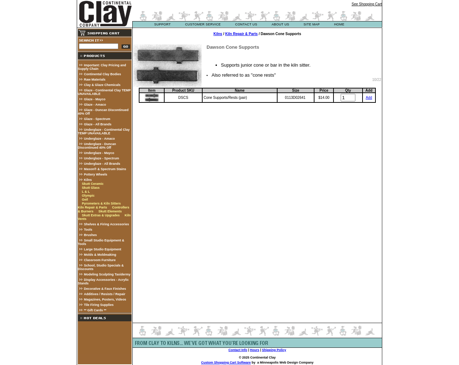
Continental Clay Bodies (102, 74)
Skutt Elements (110, 211)
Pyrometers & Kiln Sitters (101, 203)
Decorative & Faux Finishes (105, 288)
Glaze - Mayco (94, 99)
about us (280, 24)
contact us (246, 24)
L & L (86, 191)
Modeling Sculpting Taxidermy (107, 274)
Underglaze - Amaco (99, 138)
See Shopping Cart (366, 4)
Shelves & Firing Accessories (106, 224)
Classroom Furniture (100, 260)
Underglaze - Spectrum (101, 158)
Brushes (90, 235)
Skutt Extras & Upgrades (101, 215)
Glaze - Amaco (95, 104)
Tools (88, 229)
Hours (254, 350)
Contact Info (237, 350)
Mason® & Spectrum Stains (105, 169)
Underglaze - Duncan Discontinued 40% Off (97, 145)
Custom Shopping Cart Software (226, 362)
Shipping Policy (274, 350)
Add (369, 98)
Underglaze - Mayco (99, 153)
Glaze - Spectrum (97, 119)
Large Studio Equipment (102, 249)
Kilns (88, 180)
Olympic (88, 195)
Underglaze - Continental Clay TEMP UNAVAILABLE (104, 131)
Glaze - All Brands (98, 124)
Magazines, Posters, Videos (105, 299)
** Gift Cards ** (95, 310)
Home (339, 24)
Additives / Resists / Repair (105, 294)
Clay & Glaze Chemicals (102, 85)
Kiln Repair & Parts (92, 207)
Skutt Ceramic (93, 184)
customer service (203, 24)
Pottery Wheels (95, 174)
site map (311, 24)
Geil (85, 199)
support (162, 24)
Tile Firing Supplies (99, 305)
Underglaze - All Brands (102, 163)
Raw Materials (94, 79)
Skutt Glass (91, 187)
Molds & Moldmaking (100, 254)
